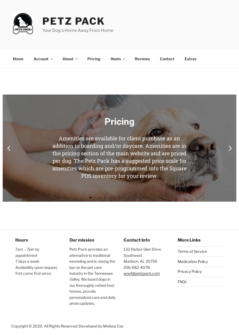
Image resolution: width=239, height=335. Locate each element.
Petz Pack (73, 21)
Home (18, 59)
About (70, 59)
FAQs (182, 281)
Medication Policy (193, 261)
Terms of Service (192, 251)
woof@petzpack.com (142, 273)
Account (43, 59)
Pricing (93, 59)
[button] (8, 148)
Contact (167, 59)
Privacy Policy (190, 271)
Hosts (118, 59)
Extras (190, 59)
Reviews (142, 59)
